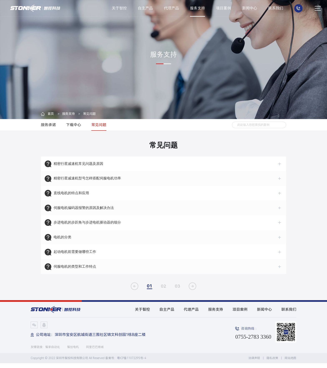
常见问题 (92, 114)
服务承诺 (48, 125)
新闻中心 (249, 8)
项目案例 (223, 8)
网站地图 (290, 362)
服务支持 (197, 8)
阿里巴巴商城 (95, 351)
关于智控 (119, 8)
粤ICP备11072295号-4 (131, 362)
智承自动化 (52, 351)
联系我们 (275, 8)
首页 (51, 114)
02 (163, 290)
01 (149, 290)
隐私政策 (272, 362)
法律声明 (254, 362)
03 (177, 290)
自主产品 (145, 8)
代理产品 (171, 8)
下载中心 (73, 125)
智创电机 (73, 351)
